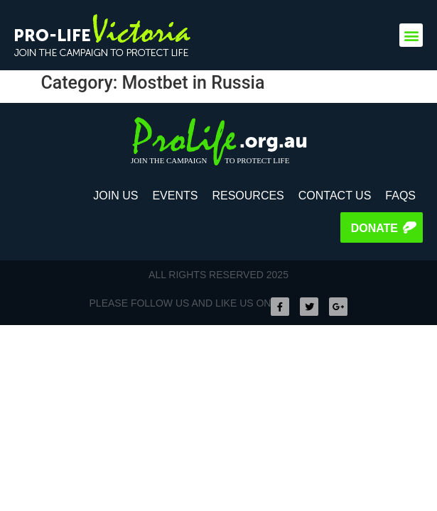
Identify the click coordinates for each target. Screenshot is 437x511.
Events (175, 195)
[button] (411, 35)
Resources (248, 195)
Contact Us (335, 195)
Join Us (115, 195)
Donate (374, 228)
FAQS (400, 195)
